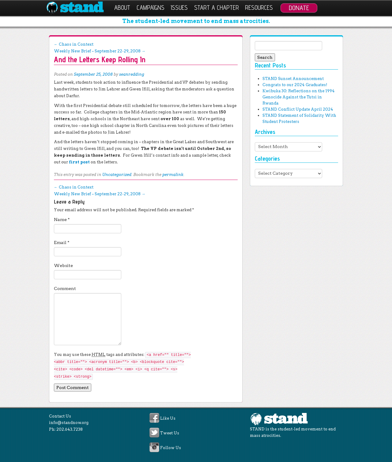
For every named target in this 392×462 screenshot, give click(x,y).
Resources (259, 7)
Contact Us (60, 416)
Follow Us (170, 448)
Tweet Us (169, 433)
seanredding (131, 74)
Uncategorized (116, 174)
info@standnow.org (69, 422)
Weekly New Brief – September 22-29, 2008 (99, 51)
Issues (179, 7)
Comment (65, 288)
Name (62, 219)
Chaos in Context (73, 44)
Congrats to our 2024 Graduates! (294, 84)
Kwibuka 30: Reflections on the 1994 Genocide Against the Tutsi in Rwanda (298, 97)
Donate (299, 8)
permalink (172, 174)
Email (62, 242)
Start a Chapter (216, 7)
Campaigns (150, 7)
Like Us (167, 418)
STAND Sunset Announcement (293, 78)
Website (63, 265)
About (122, 7)
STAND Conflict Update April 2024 (297, 109)
